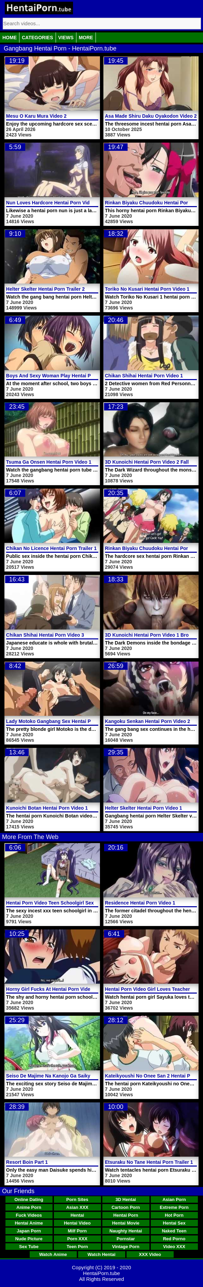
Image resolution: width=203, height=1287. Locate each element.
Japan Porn (29, 1230)
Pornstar (126, 1238)
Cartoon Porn (126, 1207)
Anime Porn (28, 1207)
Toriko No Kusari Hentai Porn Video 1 (147, 289)
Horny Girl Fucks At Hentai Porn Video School (58, 989)
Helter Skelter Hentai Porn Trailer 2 (45, 289)
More (86, 37)
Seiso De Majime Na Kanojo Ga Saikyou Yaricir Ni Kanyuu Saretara (81, 1076)
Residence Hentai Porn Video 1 (140, 903)
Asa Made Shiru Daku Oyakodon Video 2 (151, 116)
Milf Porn (77, 1230)
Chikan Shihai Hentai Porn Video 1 (144, 375)
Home (9, 37)
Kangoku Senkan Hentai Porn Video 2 (147, 721)
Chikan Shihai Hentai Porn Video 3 (45, 635)
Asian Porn (174, 1199)
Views (66, 37)
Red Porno (174, 1238)
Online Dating (28, 1199)
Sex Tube (29, 1246)
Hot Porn (174, 1215)
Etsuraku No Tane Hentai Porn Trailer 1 (149, 1162)
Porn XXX (77, 1238)
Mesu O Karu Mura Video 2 (36, 116)
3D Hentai (126, 1199)
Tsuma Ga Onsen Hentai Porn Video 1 (48, 462)
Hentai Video (77, 1223)
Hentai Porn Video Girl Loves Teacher (147, 989)
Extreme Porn (174, 1207)
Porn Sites (77, 1199)
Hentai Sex (174, 1223)
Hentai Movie (125, 1223)
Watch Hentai (102, 1254)
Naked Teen (174, 1230)
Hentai (77, 1215)
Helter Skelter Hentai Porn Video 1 (143, 808)
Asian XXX (77, 1207)
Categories (37, 37)
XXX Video (150, 1254)
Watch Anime (53, 1254)
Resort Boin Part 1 (27, 1162)
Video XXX (174, 1246)
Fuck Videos (29, 1215)
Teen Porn (77, 1246)
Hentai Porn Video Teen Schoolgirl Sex (50, 903)
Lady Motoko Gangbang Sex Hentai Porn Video (59, 721)
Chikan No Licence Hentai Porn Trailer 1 (51, 548)
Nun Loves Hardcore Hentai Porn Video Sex (55, 202)
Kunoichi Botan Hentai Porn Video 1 (47, 808)
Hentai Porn (125, 1215)
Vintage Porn (126, 1246)
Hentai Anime (29, 1223)
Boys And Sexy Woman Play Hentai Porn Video (59, 375)
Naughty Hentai (126, 1230)
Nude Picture (28, 1238)
